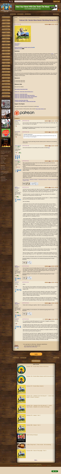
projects (5, 81)
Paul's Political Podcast (32, 434)
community (6, 47)
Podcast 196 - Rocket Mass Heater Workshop (37, 366)
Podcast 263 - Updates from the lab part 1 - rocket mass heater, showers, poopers (40, 396)
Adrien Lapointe (18, 145)
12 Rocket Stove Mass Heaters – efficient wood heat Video (25, 101)
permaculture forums (6, 17)
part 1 (52, 53)
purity (6, 41)
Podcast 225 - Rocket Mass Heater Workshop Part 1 (24, 91)
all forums (6, 96)
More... (36, 460)
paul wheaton (44, 465)
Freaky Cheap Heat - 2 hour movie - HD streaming (38, 444)
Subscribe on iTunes (19, 48)
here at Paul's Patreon (40, 108)
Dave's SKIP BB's (26, 179)
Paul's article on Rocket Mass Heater (21, 89)
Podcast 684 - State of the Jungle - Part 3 (36, 450)
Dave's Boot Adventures (52, 179)
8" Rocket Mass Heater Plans (20, 81)
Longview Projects (26, 180)
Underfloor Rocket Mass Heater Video (21, 100)
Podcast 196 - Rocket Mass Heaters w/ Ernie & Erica (24, 97)
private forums (6, 93)
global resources (6, 75)
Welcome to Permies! (33, 179)
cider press (6, 78)
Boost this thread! (36, 361)
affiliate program (20, 465)
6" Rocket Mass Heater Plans (20, 80)
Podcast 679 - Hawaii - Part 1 (33, 415)
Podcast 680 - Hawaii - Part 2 (33, 425)
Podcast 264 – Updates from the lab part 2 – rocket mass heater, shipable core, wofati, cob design (39, 406)
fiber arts (6, 53)
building (6, 26)
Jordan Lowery (17, 120)
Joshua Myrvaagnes (17, 187)
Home (2, 1)
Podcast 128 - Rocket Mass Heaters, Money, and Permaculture (26, 96)
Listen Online (17, 43)
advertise (15, 465)
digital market (6, 84)
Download (17, 44)
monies (6, 35)
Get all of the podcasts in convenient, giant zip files (25, 47)
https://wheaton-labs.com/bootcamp (30, 346)
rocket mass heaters (22, 17)
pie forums (6, 90)
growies (6, 20)
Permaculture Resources (42, 179)
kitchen (6, 38)
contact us (11, 465)
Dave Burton (17, 160)
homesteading (6, 29)
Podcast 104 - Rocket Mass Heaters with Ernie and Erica (25, 95)
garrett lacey (17, 131)
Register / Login (56, 1)
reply (36, 354)
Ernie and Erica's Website (19, 86)
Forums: (16, 17)
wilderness (6, 50)
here (38, 106)
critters (6, 23)
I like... (16, 154)
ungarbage (6, 44)
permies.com (6, 87)
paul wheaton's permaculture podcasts (33, 17)
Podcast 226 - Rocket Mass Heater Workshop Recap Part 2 (38, 20)
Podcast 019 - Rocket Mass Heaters (21, 94)
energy (6, 32)
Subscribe (6, 1)
